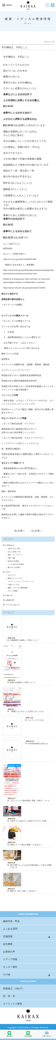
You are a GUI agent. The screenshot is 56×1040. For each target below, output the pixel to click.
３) (45, 208)
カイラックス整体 (12, 1003)
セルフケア (12, 575)
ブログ (8, 572)
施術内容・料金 (11, 921)
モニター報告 (10, 967)
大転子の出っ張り (14, 548)
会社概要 (8, 944)
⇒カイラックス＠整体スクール (16, 321)
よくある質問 (10, 928)
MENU (6, 5)
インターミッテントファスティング (21, 581)
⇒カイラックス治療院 (11, 304)
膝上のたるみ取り (14, 567)
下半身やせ (9, 545)
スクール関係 (12, 591)
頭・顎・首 (9, 996)
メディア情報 (10, 959)
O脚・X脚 (11, 558)
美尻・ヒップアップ (15, 555)
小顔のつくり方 (13, 584)
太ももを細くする (14, 552)
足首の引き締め (13, 561)
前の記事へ (19, 531)
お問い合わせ (46, 1034)
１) (14, 125)
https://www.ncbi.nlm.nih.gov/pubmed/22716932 (24, 288)
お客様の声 (9, 600)
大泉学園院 (28, 1034)
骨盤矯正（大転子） (13, 988)
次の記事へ (36, 531)
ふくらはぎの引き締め (16, 564)
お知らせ (8, 595)
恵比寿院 (9, 1034)
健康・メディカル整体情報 (17, 588)
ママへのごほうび (12, 605)
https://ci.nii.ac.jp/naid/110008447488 (19, 259)
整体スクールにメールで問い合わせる (22, 348)
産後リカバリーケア (15, 578)
